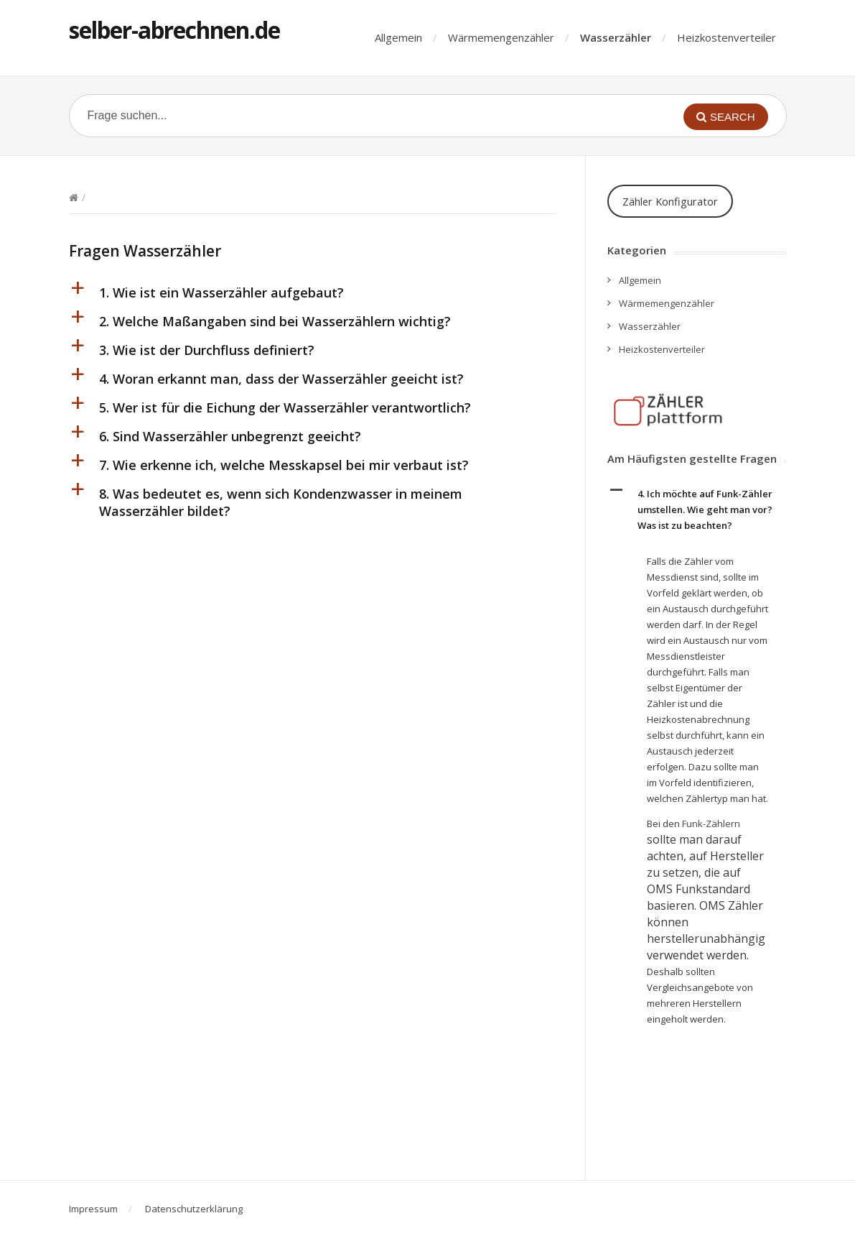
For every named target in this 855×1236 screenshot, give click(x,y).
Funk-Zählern (711, 823)
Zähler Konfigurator (670, 201)
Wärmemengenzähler (501, 37)
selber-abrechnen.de (174, 29)
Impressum (93, 1208)
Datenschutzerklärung (194, 1208)
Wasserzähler (615, 37)
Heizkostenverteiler (726, 37)
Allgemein (398, 37)
